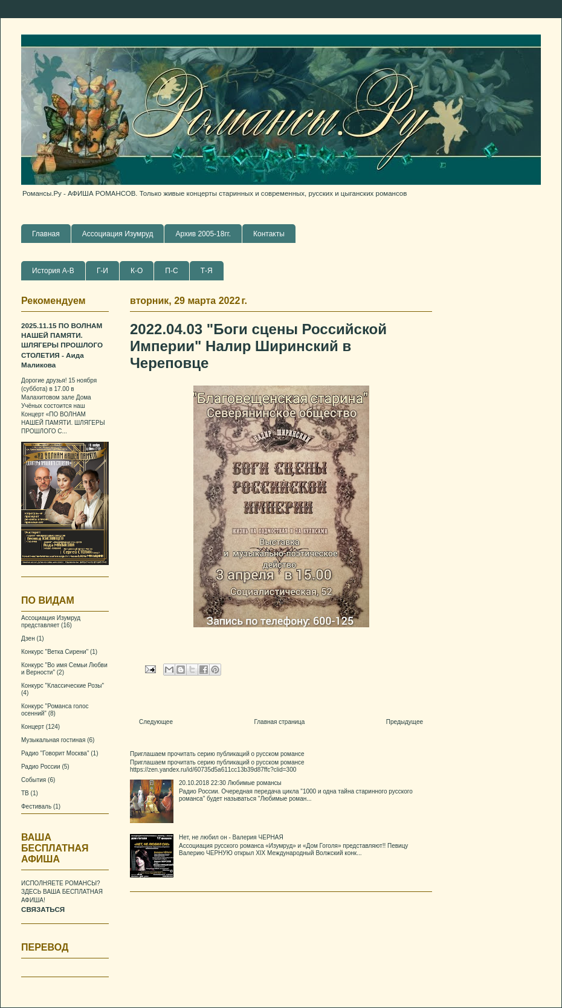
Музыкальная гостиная (53, 740)
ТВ (25, 793)
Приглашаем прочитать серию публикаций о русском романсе (217, 754)
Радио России (40, 766)
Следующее (156, 722)
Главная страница (279, 722)
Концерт (32, 726)
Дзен (28, 638)
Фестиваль (36, 806)
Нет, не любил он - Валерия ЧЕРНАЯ (231, 837)
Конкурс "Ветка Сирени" (54, 651)
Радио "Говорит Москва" (55, 753)
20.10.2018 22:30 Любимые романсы (230, 783)
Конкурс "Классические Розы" (62, 685)
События (33, 780)
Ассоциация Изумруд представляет (50, 621)
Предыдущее (404, 722)
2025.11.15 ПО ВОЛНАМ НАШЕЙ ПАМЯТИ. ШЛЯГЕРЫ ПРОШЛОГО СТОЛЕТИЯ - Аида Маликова (62, 345)
